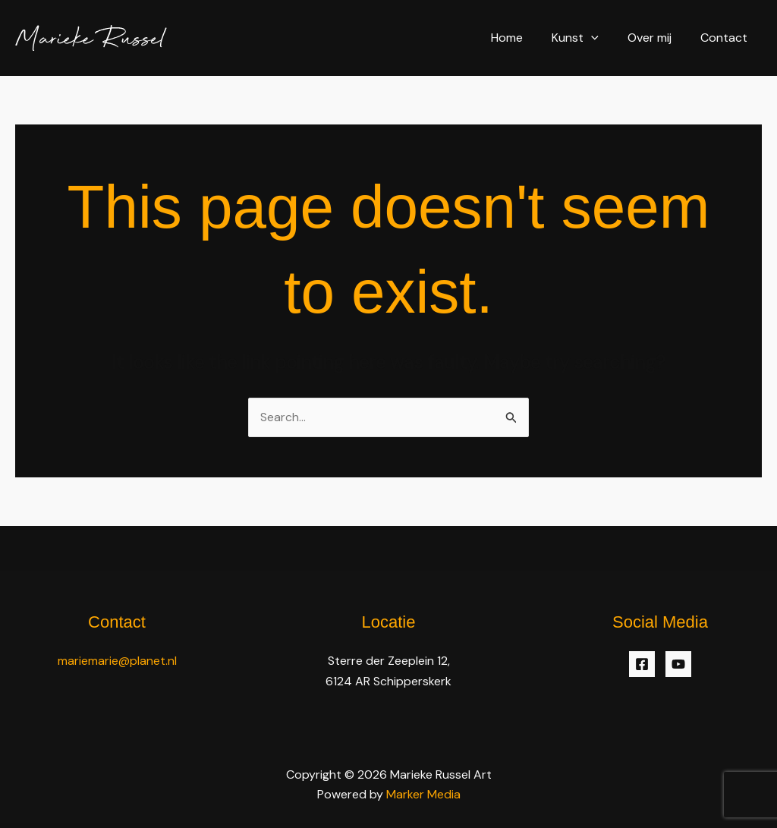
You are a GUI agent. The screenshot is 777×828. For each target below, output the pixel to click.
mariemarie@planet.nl (117, 661)
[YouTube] (678, 665)
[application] (602, 38)
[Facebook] (642, 665)
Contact (726, 38)
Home (523, 38)
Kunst (586, 38)
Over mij (656, 38)
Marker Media (423, 794)
